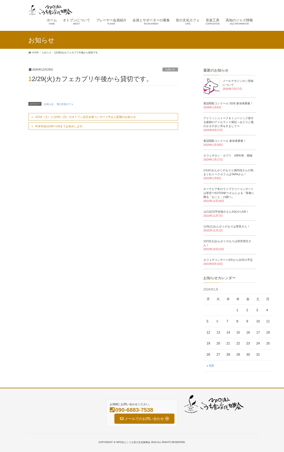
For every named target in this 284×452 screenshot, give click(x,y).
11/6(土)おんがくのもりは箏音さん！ (226, 226)
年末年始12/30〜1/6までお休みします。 (60, 126)
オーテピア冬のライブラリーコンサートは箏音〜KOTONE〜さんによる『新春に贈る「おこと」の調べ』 (228, 193)
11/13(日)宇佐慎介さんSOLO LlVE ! (225, 211)
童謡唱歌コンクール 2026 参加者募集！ (228, 103)
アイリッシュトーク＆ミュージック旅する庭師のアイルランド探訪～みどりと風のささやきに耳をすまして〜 (228, 122)
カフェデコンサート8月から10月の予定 (228, 259)
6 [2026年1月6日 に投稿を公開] (217, 321)
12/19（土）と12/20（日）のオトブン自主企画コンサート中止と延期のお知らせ (85, 116)
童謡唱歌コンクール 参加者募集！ (224, 140)
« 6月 (210, 365)
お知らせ (170, 69)
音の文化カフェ (65, 104)
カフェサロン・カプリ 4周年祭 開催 (227, 155)
